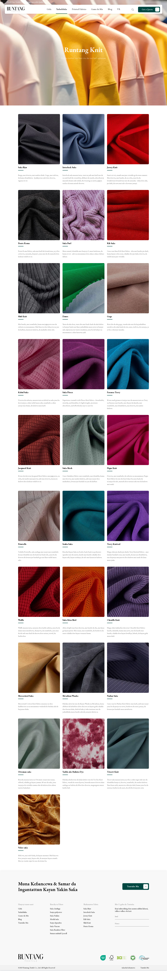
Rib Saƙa (86, 919)
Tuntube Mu (133, 886)
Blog (110, 9)
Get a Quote (147, 9)
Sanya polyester (56, 912)
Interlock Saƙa (89, 912)
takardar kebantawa (128, 968)
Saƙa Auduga (55, 908)
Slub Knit (87, 923)
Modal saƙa (54, 919)
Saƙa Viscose (55, 926)
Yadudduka (61, 9)
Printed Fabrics (79, 9)
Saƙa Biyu (87, 908)
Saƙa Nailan (54, 915)
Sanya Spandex (56, 923)
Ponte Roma (88, 926)
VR (118, 9)
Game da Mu (97, 9)
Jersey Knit (87, 915)
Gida (49, 9)
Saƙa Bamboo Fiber (57, 930)
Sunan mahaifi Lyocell (58, 933)
